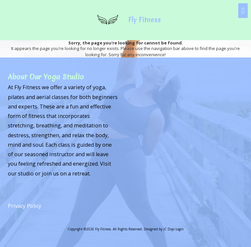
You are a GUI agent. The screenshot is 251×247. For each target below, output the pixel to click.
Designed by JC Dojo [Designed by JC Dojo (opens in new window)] (159, 229)
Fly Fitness (144, 20)
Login (180, 229)
